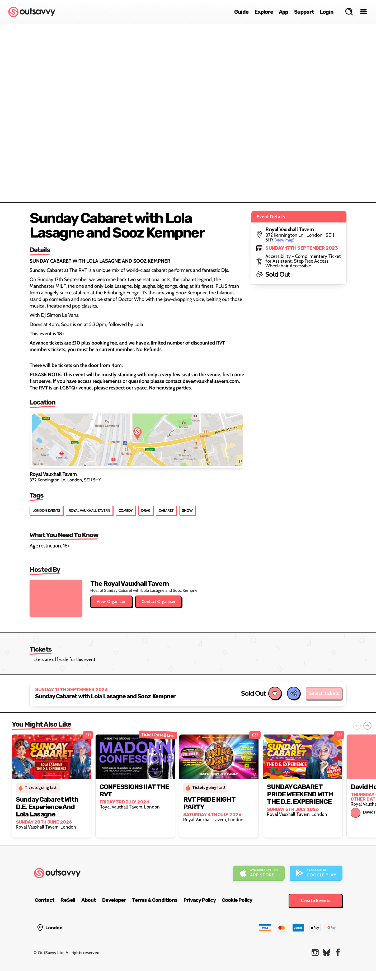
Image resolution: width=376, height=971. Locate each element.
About (88, 900)
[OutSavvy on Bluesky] (326, 952)
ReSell (67, 900)
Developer (114, 900)
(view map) (284, 240)
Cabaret (166, 510)
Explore (264, 12)
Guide (241, 12)
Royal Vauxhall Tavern (89, 510)
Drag (146, 510)
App (283, 12)
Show (187, 510)
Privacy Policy (200, 900)
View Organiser (111, 601)
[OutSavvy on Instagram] (315, 952)
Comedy (126, 510)
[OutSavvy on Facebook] (337, 952)
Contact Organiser (158, 601)
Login (326, 12)
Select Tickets (324, 693)
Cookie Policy (237, 900)
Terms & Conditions (154, 900)
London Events (46, 510)
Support (304, 12)
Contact (44, 900)
